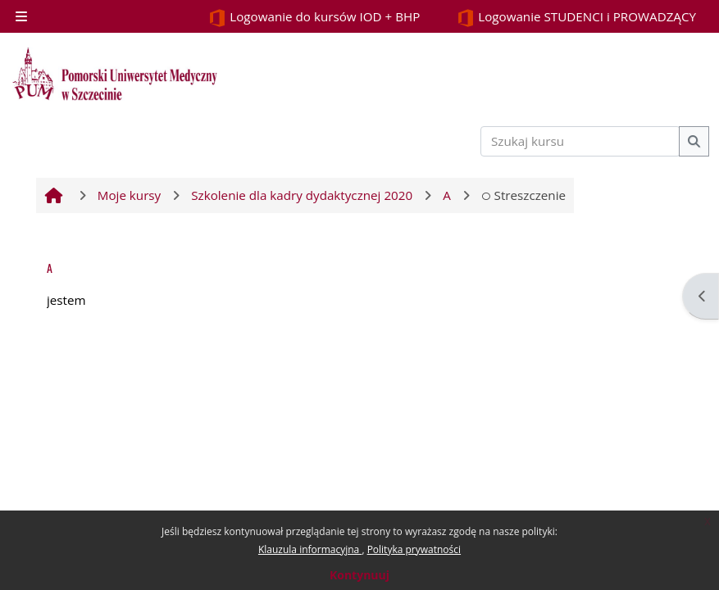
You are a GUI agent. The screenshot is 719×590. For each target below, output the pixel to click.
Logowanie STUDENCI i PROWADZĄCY (576, 17)
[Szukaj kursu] (580, 141)
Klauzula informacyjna (310, 549)
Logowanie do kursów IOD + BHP (314, 17)
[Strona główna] (115, 74)
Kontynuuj (359, 575)
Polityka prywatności (414, 549)
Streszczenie (523, 195)
